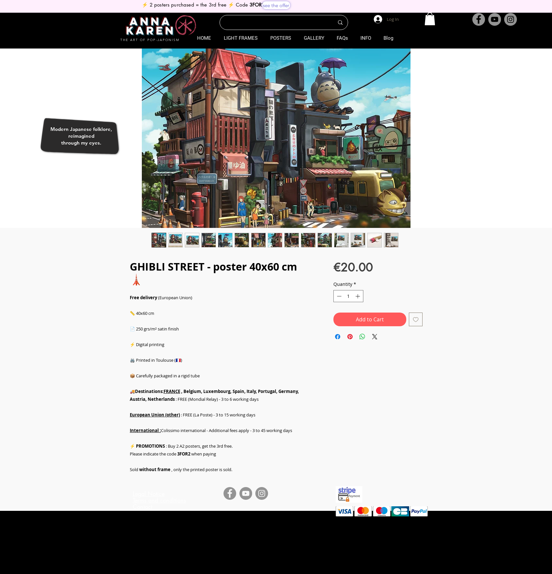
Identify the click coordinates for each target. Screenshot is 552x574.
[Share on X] (375, 337)
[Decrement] (338, 296)
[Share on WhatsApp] (362, 337)
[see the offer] (276, 5)
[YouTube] (494, 19)
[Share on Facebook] (338, 337)
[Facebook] (478, 19)
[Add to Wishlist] (416, 319)
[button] (429, 18)
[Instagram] (510, 19)
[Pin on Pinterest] (350, 337)
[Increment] (358, 296)
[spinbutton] (348, 296)
